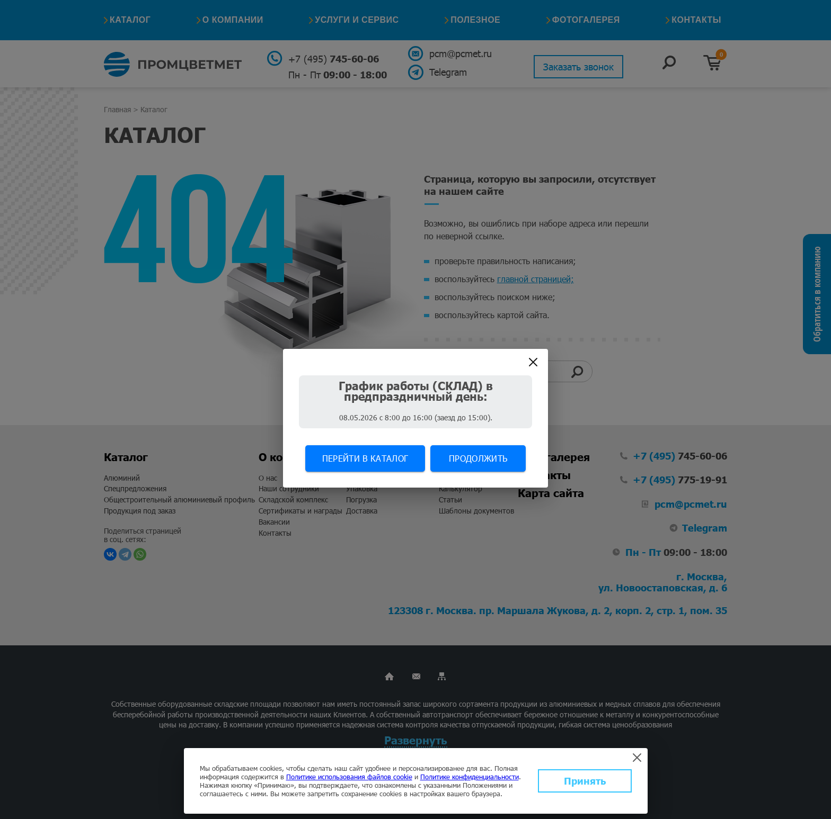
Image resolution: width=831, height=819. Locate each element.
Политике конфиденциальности (469, 776)
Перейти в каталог (365, 458)
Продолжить (478, 458)
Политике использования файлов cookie (349, 776)
